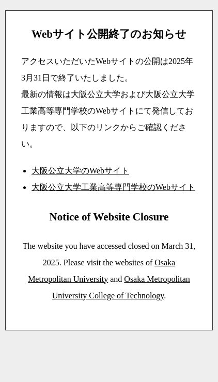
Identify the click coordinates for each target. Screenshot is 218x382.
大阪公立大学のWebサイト (80, 170)
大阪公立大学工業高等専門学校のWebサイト (113, 187)
